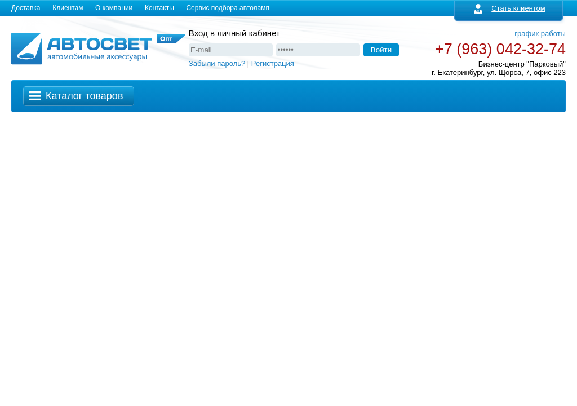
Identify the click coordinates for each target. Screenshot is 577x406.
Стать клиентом (509, 8)
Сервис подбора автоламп (227, 8)
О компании (113, 8)
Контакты (159, 8)
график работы (540, 33)
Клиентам (67, 8)
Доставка (26, 8)
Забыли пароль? (217, 63)
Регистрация (272, 63)
